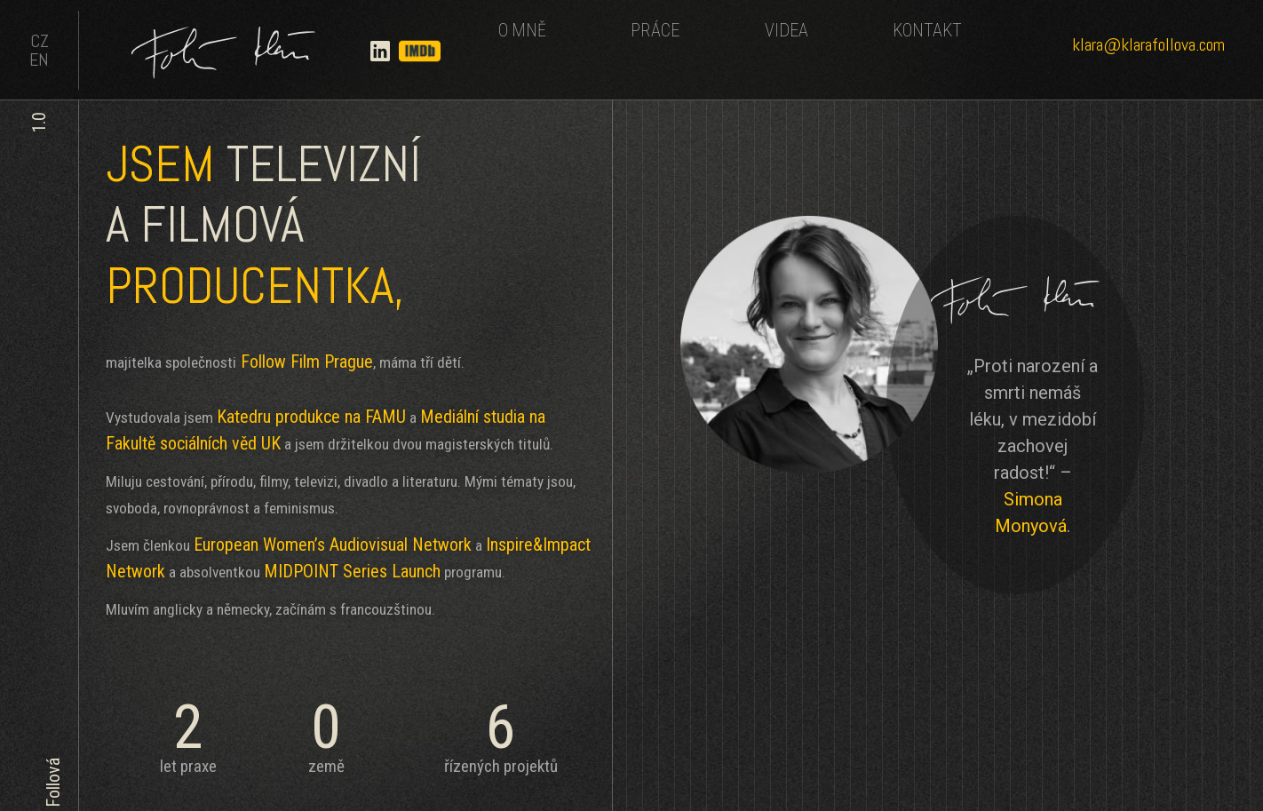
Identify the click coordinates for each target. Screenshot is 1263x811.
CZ (39, 41)
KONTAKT (927, 30)
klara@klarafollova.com (1148, 44)
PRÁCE (655, 30)
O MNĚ (522, 30)
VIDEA (786, 30)
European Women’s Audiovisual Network (333, 544)
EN (39, 59)
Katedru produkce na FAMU (311, 416)
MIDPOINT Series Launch (352, 571)
